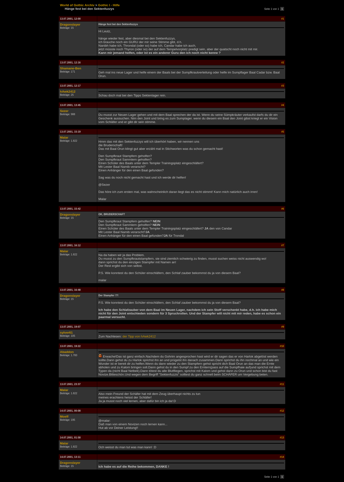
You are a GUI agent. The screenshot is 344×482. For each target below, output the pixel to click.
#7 (282, 245)
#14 (282, 456)
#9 (282, 326)
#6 (282, 208)
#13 (282, 437)
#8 (282, 289)
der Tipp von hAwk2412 (139, 336)
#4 (282, 105)
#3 (282, 85)
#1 (282, 18)
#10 (282, 346)
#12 (282, 410)
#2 (282, 62)
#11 (282, 384)
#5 (282, 131)
